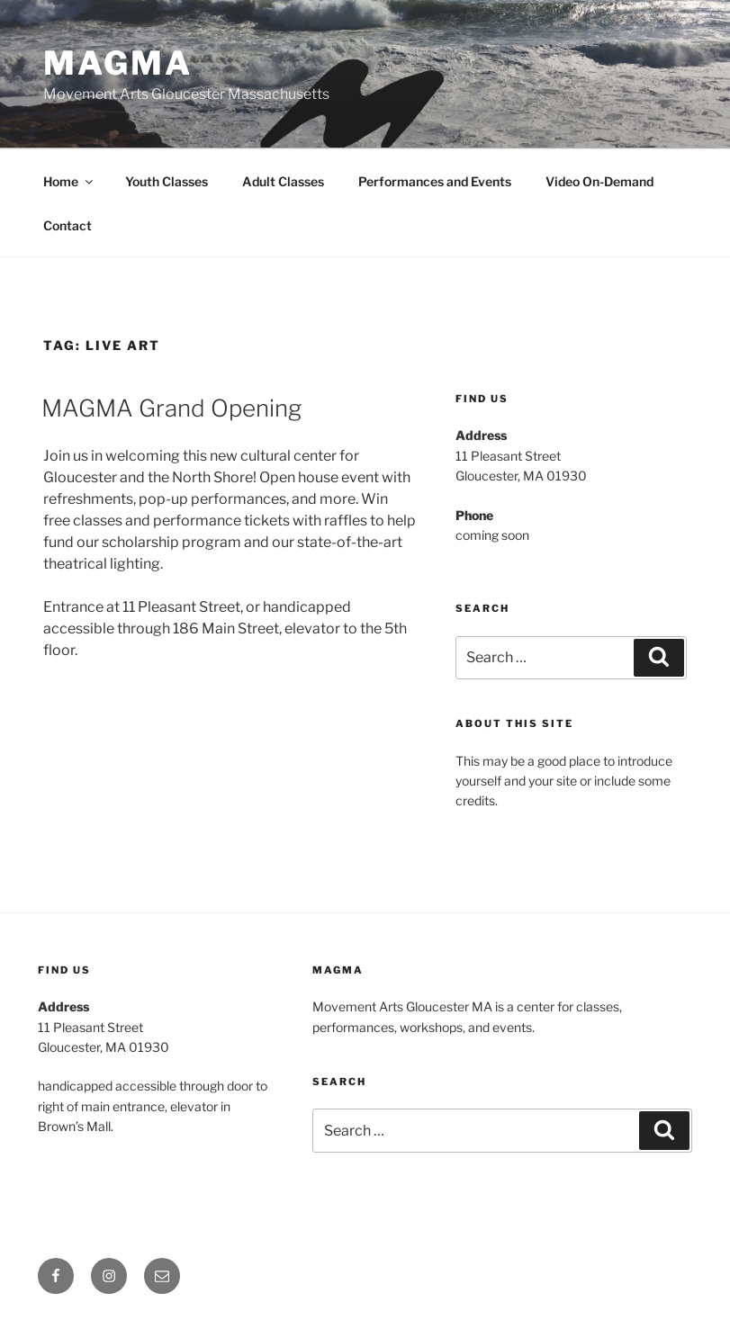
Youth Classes (166, 181)
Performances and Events (434, 181)
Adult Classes (283, 181)
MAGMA (117, 63)
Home (69, 181)
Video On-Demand (599, 181)
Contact (67, 225)
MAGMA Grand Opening (171, 408)
